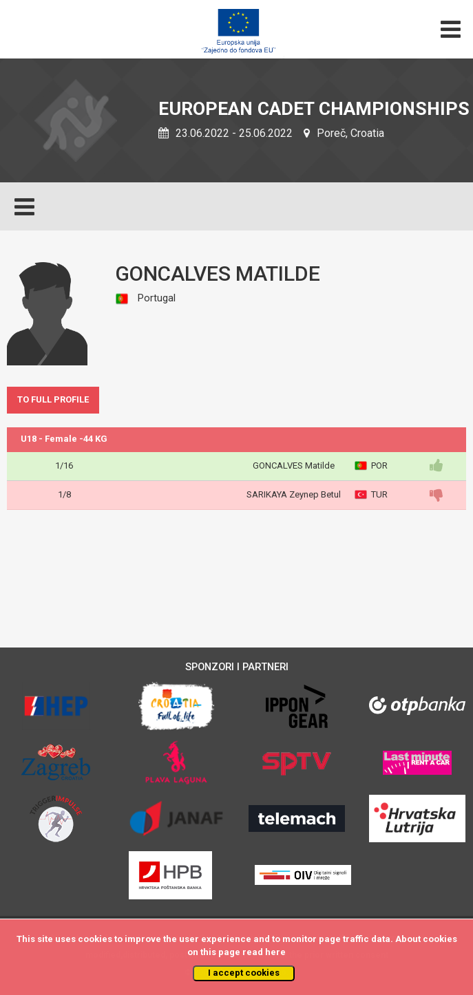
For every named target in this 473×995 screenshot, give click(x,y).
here (275, 952)
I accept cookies (244, 972)
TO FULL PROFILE (53, 399)
